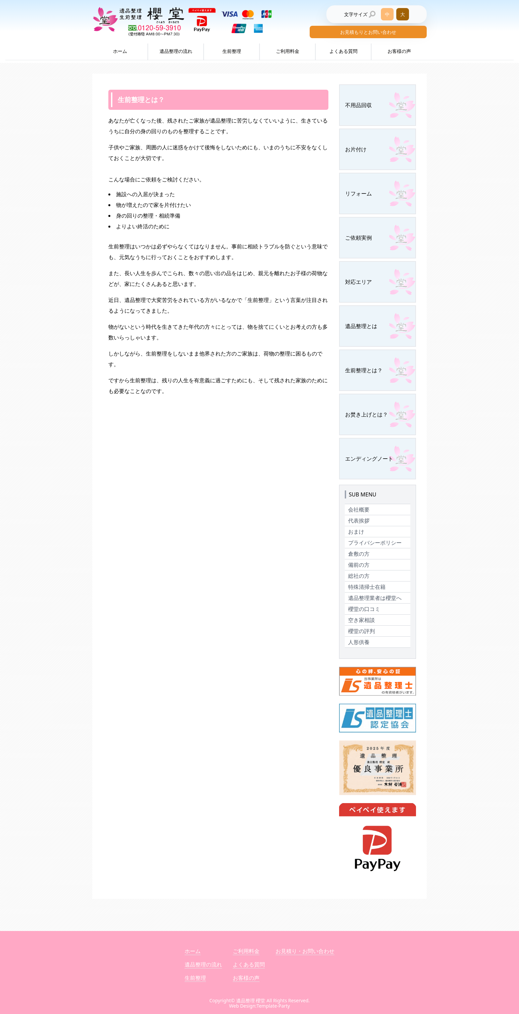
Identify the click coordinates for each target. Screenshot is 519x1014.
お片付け (356, 149)
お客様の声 (399, 51)
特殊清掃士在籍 (367, 587)
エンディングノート (369, 458)
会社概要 (359, 509)
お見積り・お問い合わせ (305, 951)
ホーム (120, 51)
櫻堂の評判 (361, 631)
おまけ (356, 531)
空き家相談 (361, 620)
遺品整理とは (361, 326)
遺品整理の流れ (176, 51)
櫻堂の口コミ (364, 609)
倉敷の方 (359, 553)
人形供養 (359, 642)
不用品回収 (358, 105)
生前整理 (231, 51)
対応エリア (358, 282)
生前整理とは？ (364, 370)
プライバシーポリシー (375, 542)
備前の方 (359, 564)
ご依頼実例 (358, 237)
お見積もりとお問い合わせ (368, 32)
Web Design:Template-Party (259, 1006)
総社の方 (359, 575)
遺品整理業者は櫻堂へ (375, 598)
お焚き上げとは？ (366, 414)
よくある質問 (343, 51)
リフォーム (358, 193)
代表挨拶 (359, 520)
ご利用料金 (287, 51)
